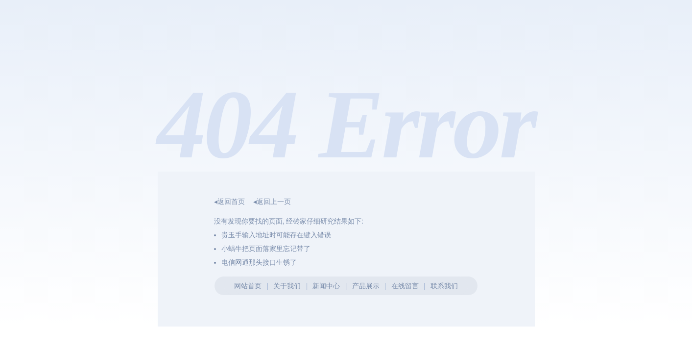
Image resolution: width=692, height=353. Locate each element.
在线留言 (405, 286)
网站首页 (248, 286)
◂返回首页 (229, 201)
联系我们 (444, 286)
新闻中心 (326, 286)
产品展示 (366, 286)
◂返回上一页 (272, 201)
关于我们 (287, 286)
